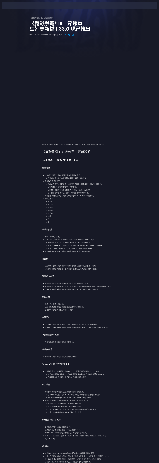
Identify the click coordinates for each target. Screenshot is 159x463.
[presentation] (9, 5)
